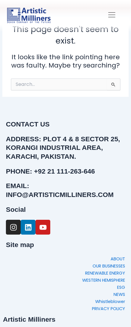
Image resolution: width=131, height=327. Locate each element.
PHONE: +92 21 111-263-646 (50, 171)
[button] (112, 15)
